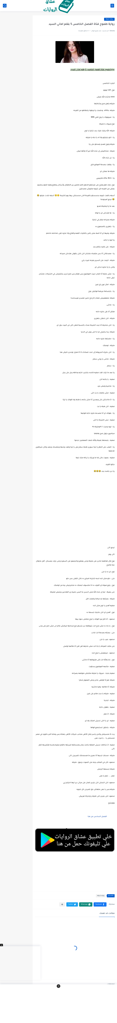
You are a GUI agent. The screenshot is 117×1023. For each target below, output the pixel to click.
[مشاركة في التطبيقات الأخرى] (62, 904)
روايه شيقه (109, 19)
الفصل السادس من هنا (97, 817)
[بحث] (5, 5)
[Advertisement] (75, 519)
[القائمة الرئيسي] (112, 5)
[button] (100, 904)
